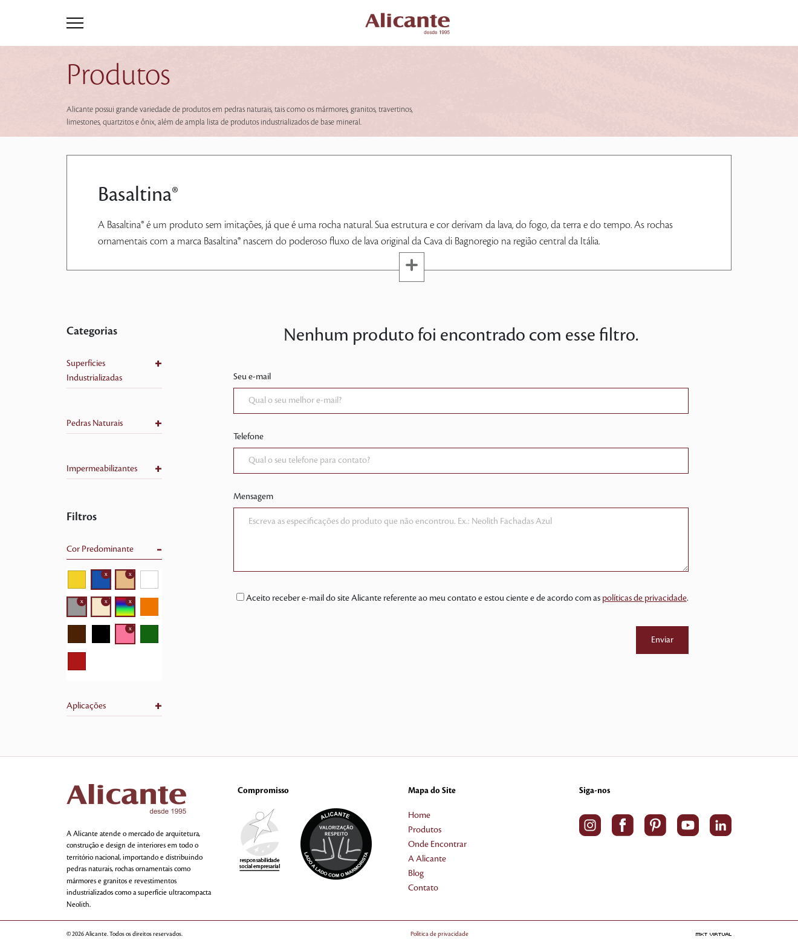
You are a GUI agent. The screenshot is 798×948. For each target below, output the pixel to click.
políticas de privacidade (644, 598)
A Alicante (427, 859)
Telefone (248, 437)
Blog (416, 873)
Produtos (424, 830)
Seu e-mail (252, 377)
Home (419, 815)
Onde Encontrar (437, 844)
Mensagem (253, 497)
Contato (423, 888)
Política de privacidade (439, 933)
